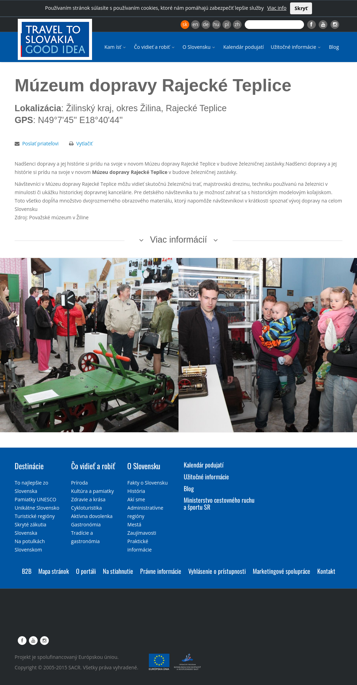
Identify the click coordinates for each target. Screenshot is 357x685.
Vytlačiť (84, 143)
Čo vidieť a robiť (154, 47)
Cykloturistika (86, 507)
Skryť (301, 8)
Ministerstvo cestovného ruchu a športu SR (219, 503)
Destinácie (29, 465)
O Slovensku (200, 47)
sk (184, 24)
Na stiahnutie (118, 571)
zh (237, 24)
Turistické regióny (35, 516)
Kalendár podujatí (243, 47)
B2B (26, 571)
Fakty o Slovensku (147, 482)
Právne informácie (160, 571)
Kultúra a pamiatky (92, 491)
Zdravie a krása (88, 499)
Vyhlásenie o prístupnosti (217, 571)
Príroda (79, 482)
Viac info (276, 8)
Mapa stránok (53, 571)
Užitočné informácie (296, 47)
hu (216, 24)
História (136, 491)
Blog (334, 47)
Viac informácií (178, 239)
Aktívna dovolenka (92, 516)
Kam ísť (115, 47)
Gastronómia (86, 524)
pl (227, 24)
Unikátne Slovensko (37, 507)
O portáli (86, 571)
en (195, 24)
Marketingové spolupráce (281, 571)
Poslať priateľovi (40, 143)
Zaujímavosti (141, 533)
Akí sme (136, 499)
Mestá (134, 524)
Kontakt (326, 571)
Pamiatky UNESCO (35, 499)
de (205, 24)
